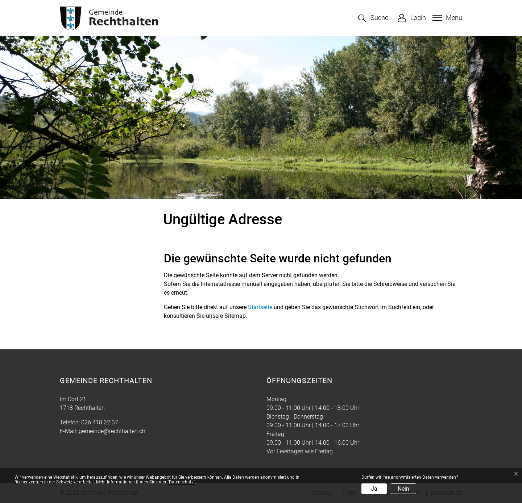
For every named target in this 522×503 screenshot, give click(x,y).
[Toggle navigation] (446, 17)
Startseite (260, 307)
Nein (403, 488)
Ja (374, 488)
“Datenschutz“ (181, 482)
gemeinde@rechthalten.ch (112, 431)
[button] (373, 18)
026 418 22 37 (99, 422)
